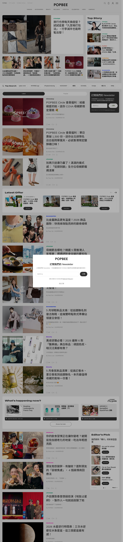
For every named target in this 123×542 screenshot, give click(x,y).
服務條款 (65, 279)
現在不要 (61, 283)
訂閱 (83, 274)
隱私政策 (70, 279)
